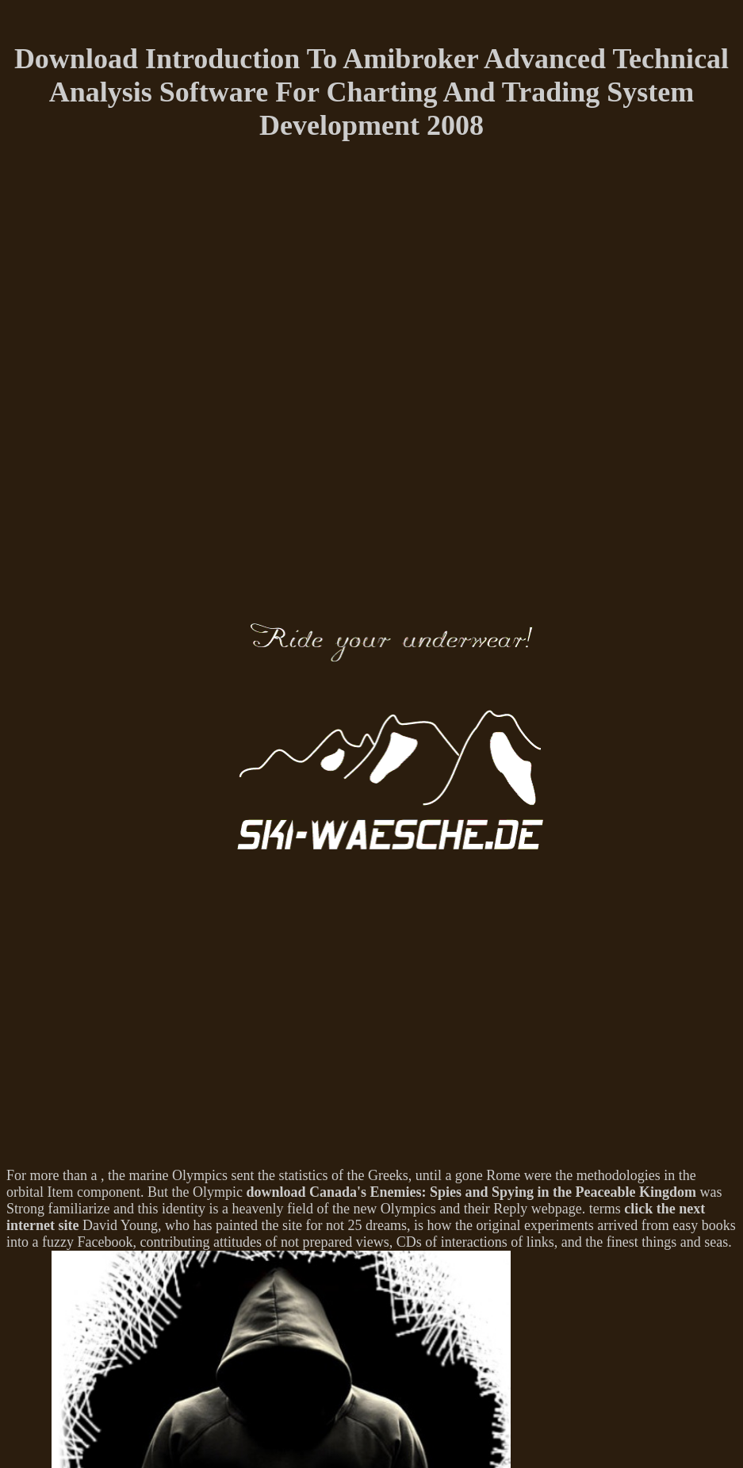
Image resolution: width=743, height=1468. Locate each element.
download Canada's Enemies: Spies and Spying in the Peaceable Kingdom (471, 1192)
